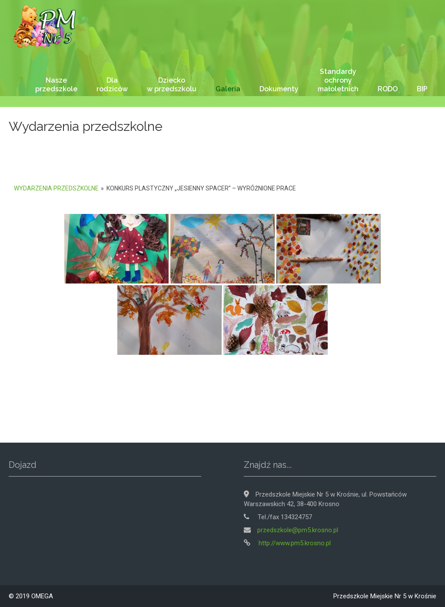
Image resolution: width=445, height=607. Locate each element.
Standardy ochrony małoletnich (338, 80)
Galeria (228, 89)
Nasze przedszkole (56, 84)
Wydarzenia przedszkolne (56, 188)
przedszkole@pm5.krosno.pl (297, 530)
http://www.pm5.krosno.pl (294, 543)
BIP (422, 89)
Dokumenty (279, 89)
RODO (388, 89)
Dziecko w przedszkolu (171, 84)
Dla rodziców (112, 84)
